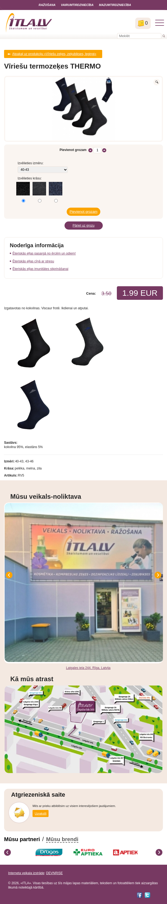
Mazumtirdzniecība (115, 5)
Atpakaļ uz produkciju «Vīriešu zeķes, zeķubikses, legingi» (54, 54)
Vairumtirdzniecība (77, 5)
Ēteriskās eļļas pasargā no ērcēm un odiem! (44, 253)
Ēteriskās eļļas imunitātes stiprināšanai (40, 269)
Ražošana (46, 5)
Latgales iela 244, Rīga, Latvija (88, 668)
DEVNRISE (54, 873)
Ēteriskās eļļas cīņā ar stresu (33, 261)
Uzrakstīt (40, 813)
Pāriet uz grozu (84, 225)
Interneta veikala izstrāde (26, 873)
